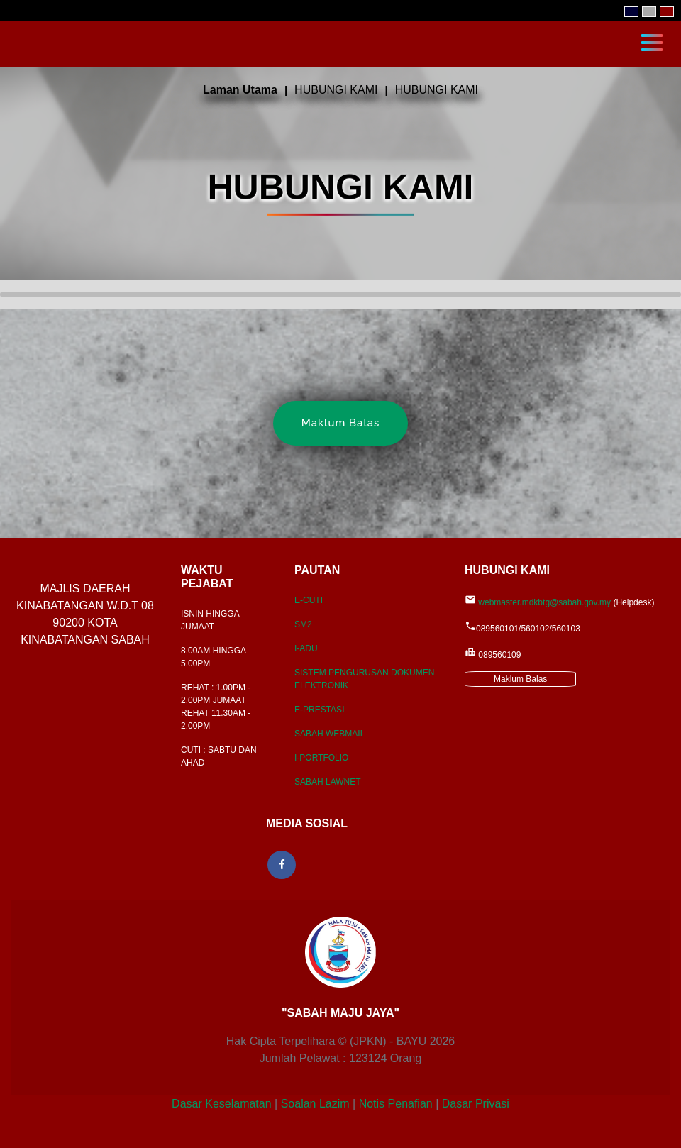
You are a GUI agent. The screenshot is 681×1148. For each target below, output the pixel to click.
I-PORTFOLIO (321, 758)
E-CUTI (308, 600)
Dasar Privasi (475, 1104)
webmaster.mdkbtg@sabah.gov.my (544, 602)
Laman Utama (240, 90)
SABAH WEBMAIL (329, 734)
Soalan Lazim (315, 1104)
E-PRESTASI (319, 709)
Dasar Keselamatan (222, 1104)
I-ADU (306, 648)
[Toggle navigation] (652, 41)
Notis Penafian (396, 1104)
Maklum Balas (340, 422)
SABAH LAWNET (327, 782)
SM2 (303, 624)
